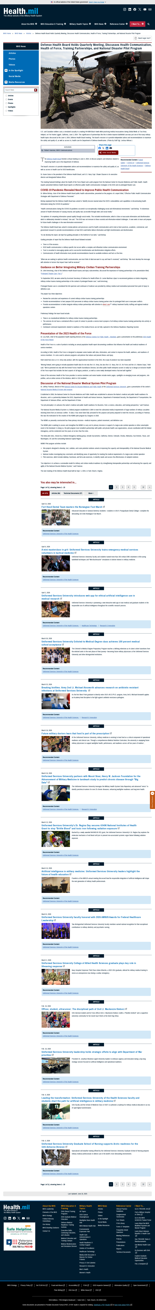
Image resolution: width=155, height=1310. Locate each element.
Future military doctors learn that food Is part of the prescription (75, 733)
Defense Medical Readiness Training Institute (67, 1224)
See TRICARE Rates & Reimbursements (142, 1240)
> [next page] (149, 487)
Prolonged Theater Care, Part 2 (51, 273)
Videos (12, 64)
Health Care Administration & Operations (84, 1237)
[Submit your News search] (35, 90)
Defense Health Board (54, 159)
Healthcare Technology (89, 626)
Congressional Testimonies (121, 1215)
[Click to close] (152, 793)
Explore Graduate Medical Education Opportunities (141, 1258)
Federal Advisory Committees (48, 1220)
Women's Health (84, 1272)
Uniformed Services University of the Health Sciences (135, 164)
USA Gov (72, 1290)
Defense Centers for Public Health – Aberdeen (101, 337)
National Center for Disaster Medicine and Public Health (82, 387)
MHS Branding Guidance (51, 1228)
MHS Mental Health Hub (87, 1226)
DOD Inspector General (100, 1285)
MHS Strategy (47, 1215)
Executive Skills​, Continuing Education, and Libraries (68, 1232)
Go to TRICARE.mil (141, 1209)
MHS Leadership (48, 1209)
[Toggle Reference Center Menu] (127, 24)
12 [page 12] (143, 487)
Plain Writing (58, 1290)
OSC (97, 1290)
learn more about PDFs (122, 1305)
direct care (106, 304)
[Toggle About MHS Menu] (36, 24)
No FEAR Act (40, 1285)
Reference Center (117, 24)
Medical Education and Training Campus (68, 1239)
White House (85, 1290)
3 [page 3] (122, 487)
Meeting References (123, 1235)
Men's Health (83, 1269)
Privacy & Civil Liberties (87, 1263)
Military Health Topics (79, 24)
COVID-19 (130, 163)
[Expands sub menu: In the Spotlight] (6, 70)
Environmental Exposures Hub (84, 1230)
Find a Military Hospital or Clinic (142, 1213)
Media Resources (17, 82)
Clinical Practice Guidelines (121, 1210)
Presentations (120, 1242)
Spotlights (11, 107)
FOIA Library (120, 1223)
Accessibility (73, 1285)
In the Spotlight (16, 70)
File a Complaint (140, 1264)
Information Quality (120, 1285)
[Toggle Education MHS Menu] (65, 24)
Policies (119, 1239)
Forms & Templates (122, 1227)
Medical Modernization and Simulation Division (69, 1245)
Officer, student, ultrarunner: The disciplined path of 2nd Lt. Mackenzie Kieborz (83, 1009)
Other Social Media (107, 152)
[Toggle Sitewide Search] (148, 24)
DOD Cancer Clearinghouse (84, 1216)
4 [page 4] (128, 487)
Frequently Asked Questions (122, 1231)
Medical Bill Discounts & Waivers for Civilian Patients (87, 1257)
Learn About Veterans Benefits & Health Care (142, 1232)
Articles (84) (56, 493)
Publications (120, 1245)
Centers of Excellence (86, 1248)
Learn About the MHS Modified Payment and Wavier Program (142, 1225)
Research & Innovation (107, 626)
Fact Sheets (120, 1220)
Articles (12, 53)
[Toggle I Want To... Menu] (143, 24)
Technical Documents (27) (73, 493)
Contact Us (46, 1231)
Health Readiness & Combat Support (86, 1243)
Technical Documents (123, 1252)
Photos (12, 59)
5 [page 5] (134, 487)
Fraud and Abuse (57, 1285)
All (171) (45, 493)
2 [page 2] (116, 487)
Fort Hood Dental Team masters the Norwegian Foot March (72, 506)
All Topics (82, 1211)
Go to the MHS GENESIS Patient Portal (143, 1219)
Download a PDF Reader (102, 1305)
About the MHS (27, 24)
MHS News (99, 24)
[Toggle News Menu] (105, 24)
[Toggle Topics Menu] (90, 24)
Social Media (15, 76)
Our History (46, 1224)
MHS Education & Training (52, 24)
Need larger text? (142, 38)
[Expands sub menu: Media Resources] (6, 82)
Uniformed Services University (116, 387)
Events (10, 99)
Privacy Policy (25, 1285)
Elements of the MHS (50, 1212)
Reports (118, 1249)
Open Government (139, 1285)
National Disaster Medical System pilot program (56, 389)
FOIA (85, 1285)
